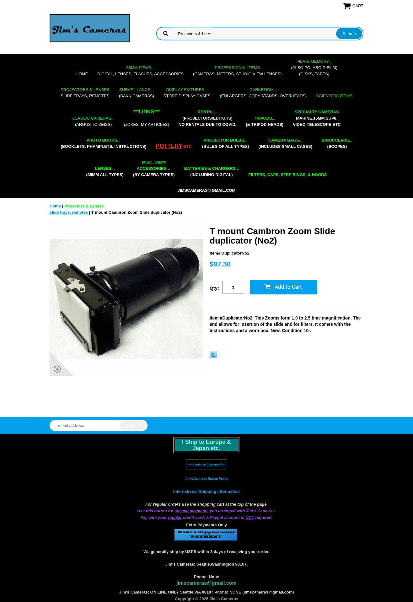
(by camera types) (154, 168)
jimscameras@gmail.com (207, 190)
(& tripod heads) (264, 121)
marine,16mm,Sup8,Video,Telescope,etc (317, 118)
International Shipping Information (206, 491)
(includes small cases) (285, 143)
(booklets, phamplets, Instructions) (103, 143)
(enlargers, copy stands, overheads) (263, 92)
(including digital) (211, 171)
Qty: (214, 288)
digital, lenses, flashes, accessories (140, 70)
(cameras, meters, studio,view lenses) (237, 70)
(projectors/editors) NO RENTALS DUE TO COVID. (207, 118)
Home (82, 74)
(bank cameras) (136, 92)
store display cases (187, 92)
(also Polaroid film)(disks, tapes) (314, 67)
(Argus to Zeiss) (93, 121)
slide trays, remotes (85, 92)
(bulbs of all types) (225, 143)
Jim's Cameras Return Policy (206, 479)
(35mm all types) (105, 171)
